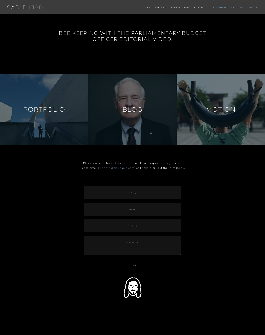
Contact (199, 7)
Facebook (237, 7)
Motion (175, 7)
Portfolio (160, 7)
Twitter (252, 7)
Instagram (220, 7)
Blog (187, 7)
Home (147, 7)
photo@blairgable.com (118, 167)
